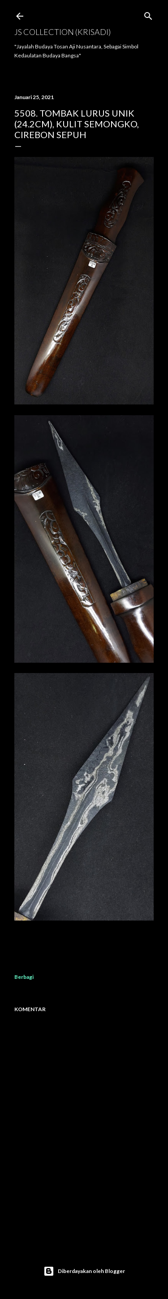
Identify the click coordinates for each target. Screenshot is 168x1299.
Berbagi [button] (24, 976)
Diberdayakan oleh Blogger (84, 1271)
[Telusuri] (148, 14)
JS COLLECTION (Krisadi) (62, 32)
